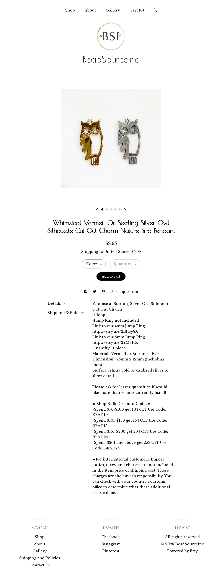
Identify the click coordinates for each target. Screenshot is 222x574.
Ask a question (124, 291)
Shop (70, 10)
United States (116, 251)
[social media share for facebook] (86, 291)
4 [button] (115, 209)
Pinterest (110, 551)
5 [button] (120, 209)
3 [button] (111, 209)
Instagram (111, 544)
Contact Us (39, 565)
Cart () (137, 10)
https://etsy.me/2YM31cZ (115, 342)
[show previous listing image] (97, 209)
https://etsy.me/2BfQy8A (115, 331)
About (90, 10)
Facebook (111, 537)
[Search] (155, 10)
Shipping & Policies (66, 313)
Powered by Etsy (182, 551)
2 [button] (107, 209)
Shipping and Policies (39, 558)
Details (56, 303)
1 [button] (102, 209)
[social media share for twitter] (95, 291)
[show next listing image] (125, 209)
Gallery (113, 10)
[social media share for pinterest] (104, 291)
